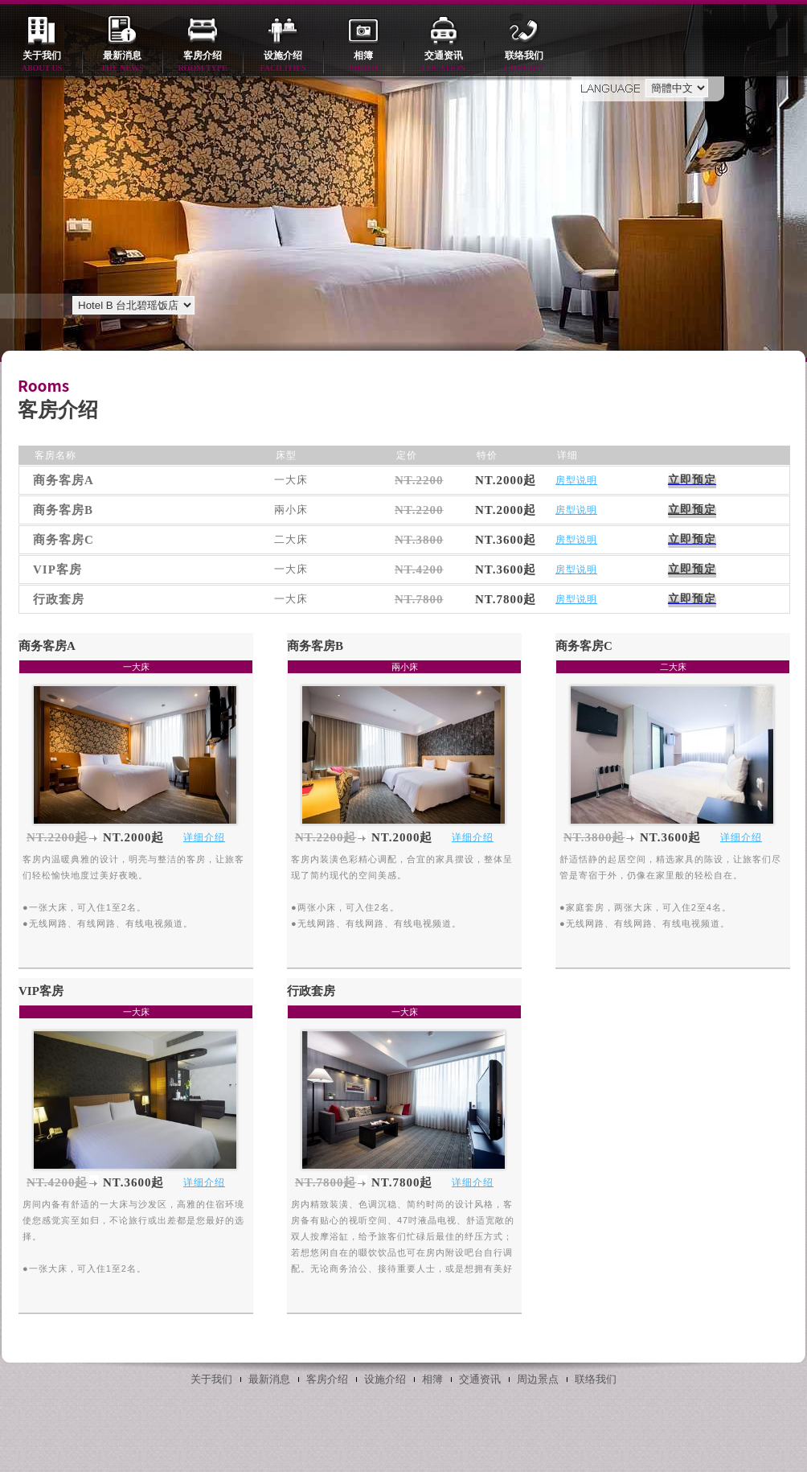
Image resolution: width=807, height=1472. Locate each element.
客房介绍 (202, 62)
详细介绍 (204, 837)
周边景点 (538, 1379)
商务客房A (47, 645)
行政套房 (311, 991)
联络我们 (524, 62)
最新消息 (122, 62)
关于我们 (42, 62)
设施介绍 (283, 62)
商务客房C (583, 645)
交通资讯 (444, 62)
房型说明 (576, 480)
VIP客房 (40, 991)
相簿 (363, 62)
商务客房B (315, 645)
